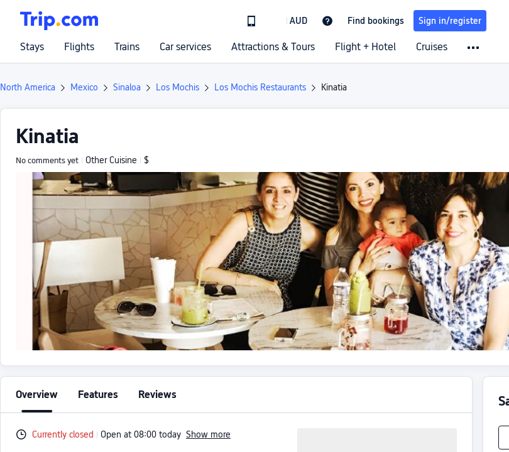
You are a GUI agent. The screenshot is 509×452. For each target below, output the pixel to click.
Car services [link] (185, 47)
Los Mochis (177, 87)
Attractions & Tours (273, 47)
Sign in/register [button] (450, 21)
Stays (32, 47)
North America (27, 87)
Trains (127, 47)
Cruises (431, 47)
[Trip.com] (59, 20)
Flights (79, 47)
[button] (289, 20)
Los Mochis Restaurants (260, 87)
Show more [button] (208, 434)
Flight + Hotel (365, 47)
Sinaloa (127, 87)
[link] (251, 20)
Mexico (84, 87)
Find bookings (376, 21)
